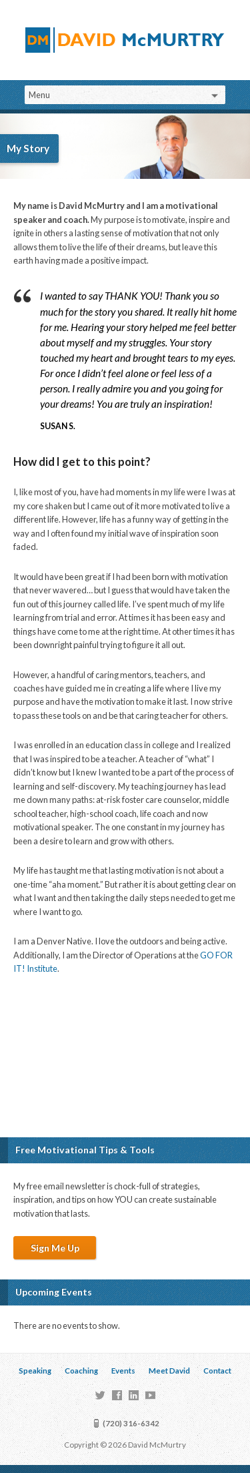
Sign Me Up (55, 1247)
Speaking (35, 1370)
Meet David (169, 1370)
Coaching (81, 1370)
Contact (217, 1370)
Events (123, 1370)
